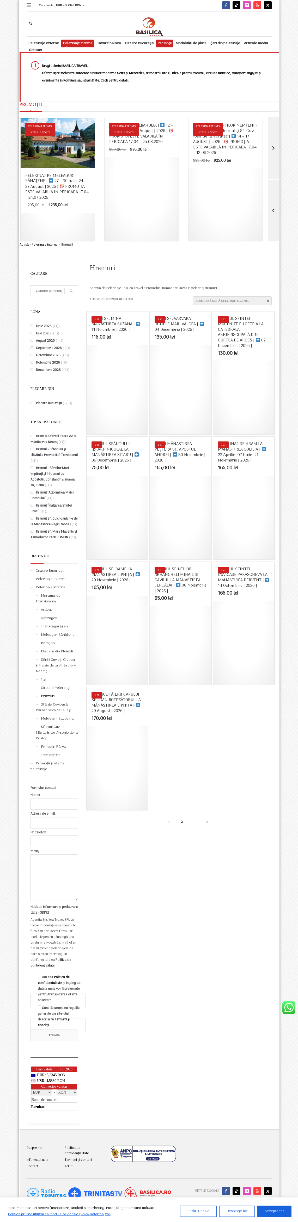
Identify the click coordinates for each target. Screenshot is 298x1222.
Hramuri (47, 696)
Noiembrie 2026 (48, 362)
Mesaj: (54, 876)
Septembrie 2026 (49, 348)
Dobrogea (49, 618)
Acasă (24, 244)
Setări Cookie (198, 1211)
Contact (32, 1166)
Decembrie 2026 (48, 370)
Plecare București (49, 403)
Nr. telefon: (54, 837)
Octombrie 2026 (48, 355)
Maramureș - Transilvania (49, 598)
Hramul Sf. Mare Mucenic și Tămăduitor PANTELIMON (54, 534)
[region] (149, 1209)
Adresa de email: (54, 818)
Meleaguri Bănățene (58, 635)
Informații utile (37, 1160)
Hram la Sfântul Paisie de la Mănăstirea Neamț (53, 439)
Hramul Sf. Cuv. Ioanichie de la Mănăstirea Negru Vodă (54, 521)
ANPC (69, 1166)
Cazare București (50, 571)
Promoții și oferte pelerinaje (48, 766)
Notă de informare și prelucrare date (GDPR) (54, 909)
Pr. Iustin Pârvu (53, 747)
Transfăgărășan (54, 626)
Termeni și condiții (78, 1160)
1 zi (43, 680)
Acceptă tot (274, 1211)
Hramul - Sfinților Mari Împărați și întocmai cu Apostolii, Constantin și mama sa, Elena (53, 476)
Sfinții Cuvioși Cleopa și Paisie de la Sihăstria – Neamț (56, 665)
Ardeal (46, 610)
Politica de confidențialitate (51, 962)
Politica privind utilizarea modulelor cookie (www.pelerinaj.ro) (59, 1214)
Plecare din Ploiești (57, 651)
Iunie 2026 (44, 326)
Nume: (54, 799)
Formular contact (43, 788)
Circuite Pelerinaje (56, 688)
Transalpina (50, 755)
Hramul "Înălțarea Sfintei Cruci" (51, 508)
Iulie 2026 (43, 333)
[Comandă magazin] (232, 300)
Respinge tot (237, 1211)
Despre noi (34, 1148)
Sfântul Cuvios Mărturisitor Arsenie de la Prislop (57, 732)
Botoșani (48, 643)
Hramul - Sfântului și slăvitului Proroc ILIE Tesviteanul (54, 452)
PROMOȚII (31, 104)
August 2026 (45, 341)
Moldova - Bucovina (57, 719)
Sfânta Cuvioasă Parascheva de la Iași (53, 707)
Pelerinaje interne (45, 244)
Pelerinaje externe (51, 579)
